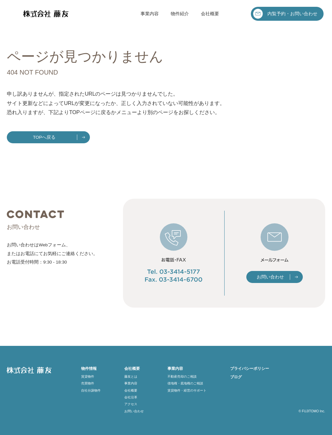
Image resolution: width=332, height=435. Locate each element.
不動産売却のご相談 (182, 376)
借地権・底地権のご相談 (185, 383)
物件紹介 (180, 13)
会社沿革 (130, 397)
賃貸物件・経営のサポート (186, 390)
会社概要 (210, 13)
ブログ (236, 377)
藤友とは (130, 376)
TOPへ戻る (44, 137)
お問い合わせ (270, 277)
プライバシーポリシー (249, 368)
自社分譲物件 (91, 390)
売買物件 (87, 383)
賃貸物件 (87, 376)
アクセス (130, 404)
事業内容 (150, 13)
